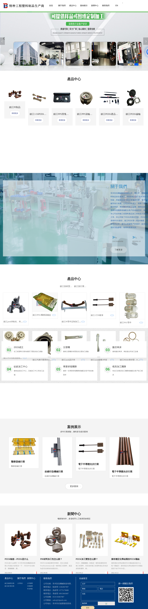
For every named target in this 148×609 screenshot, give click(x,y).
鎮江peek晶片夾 (68, 413)
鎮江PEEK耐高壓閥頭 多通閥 (16, 411)
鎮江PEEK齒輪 (133, 114)
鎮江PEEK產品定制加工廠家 (115, 114)
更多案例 (74, 524)
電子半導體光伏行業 (88, 502)
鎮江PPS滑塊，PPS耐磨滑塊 (67, 114)
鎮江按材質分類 (67, 339)
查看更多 (15, 113)
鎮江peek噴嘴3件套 (99, 413)
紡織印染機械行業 (54, 509)
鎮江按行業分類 (81, 339)
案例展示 (84, 6)
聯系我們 (105, 6)
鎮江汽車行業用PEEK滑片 (44, 413)
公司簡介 (20, 605)
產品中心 (73, 6)
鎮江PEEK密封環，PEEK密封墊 (133, 413)
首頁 (51, 6)
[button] (61, 67)
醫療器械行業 (18, 499)
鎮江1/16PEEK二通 (39, 114)
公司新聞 (30, 605)
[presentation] (2, 41)
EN (116, 6)
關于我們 (62, 6)
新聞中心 (94, 6)
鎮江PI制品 (14, 107)
